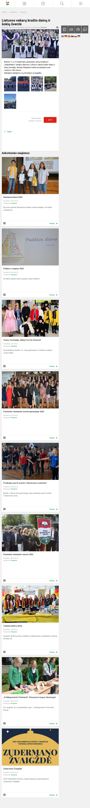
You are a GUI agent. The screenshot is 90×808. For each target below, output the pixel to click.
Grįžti (9, 132)
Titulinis (4, 12)
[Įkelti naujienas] (24, 3)
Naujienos (13, 12)
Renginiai (23, 12)
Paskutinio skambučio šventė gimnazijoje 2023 (23, 411)
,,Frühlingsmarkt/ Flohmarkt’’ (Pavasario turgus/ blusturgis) (29, 697)
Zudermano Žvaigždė (12, 769)
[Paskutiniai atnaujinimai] (43, 3)
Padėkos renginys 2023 (13, 269)
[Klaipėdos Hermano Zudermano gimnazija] (7, 3)
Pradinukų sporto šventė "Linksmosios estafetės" (25, 483)
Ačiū (50, 120)
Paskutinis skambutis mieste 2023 (18, 554)
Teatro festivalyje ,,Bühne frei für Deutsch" (22, 340)
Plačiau (52, 223)
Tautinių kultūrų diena (12, 626)
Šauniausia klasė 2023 (12, 197)
